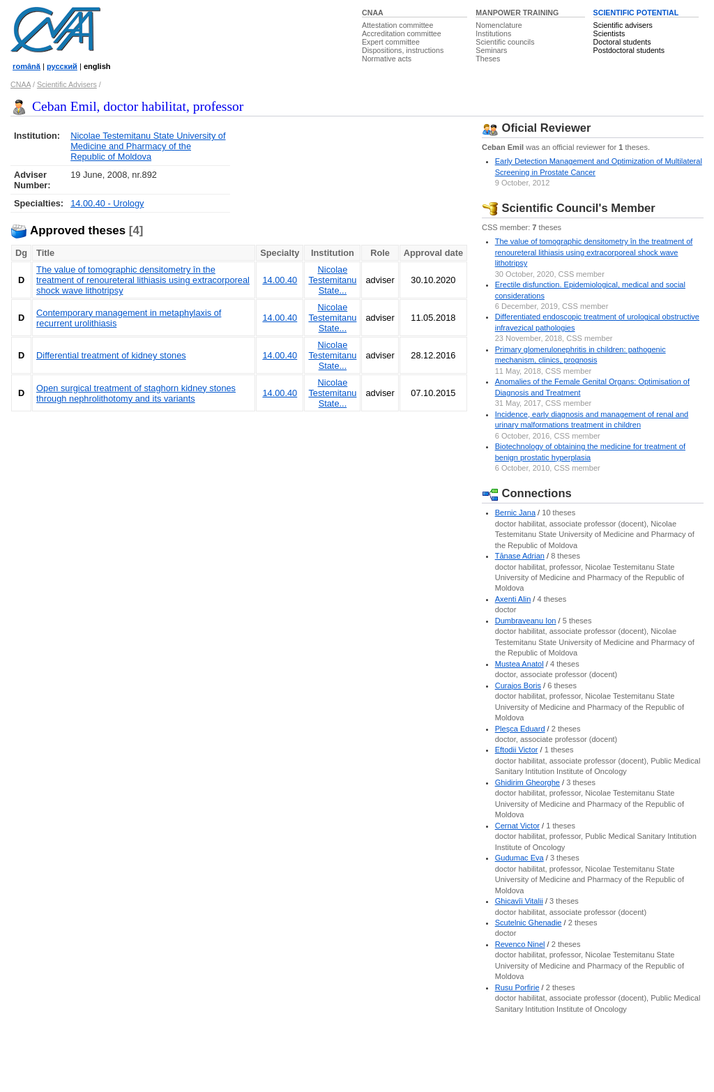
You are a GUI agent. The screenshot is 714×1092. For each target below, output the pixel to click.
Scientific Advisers (67, 84)
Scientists (609, 33)
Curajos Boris (518, 685)
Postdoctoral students (628, 50)
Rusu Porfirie (517, 987)
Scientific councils (505, 42)
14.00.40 (279, 280)
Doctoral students (622, 42)
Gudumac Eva (519, 858)
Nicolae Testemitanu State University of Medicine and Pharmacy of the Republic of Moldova (147, 146)
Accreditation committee (401, 33)
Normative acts (386, 58)
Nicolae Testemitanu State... (332, 280)
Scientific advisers (623, 25)
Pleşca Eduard (520, 729)
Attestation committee (397, 25)
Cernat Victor (517, 825)
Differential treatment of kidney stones (111, 355)
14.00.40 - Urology (107, 203)
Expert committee (391, 42)
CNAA (372, 12)
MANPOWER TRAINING (517, 12)
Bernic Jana (515, 512)
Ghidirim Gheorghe (527, 782)
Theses (488, 58)
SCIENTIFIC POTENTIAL (636, 12)
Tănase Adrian (520, 556)
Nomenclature (499, 25)
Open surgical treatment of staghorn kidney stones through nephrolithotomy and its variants (136, 393)
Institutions (493, 33)
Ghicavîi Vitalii (519, 901)
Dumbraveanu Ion (525, 620)
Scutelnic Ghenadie (528, 922)
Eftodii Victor (516, 749)
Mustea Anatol (519, 664)
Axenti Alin (513, 599)
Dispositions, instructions (402, 50)
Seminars (491, 50)
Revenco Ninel (520, 944)
